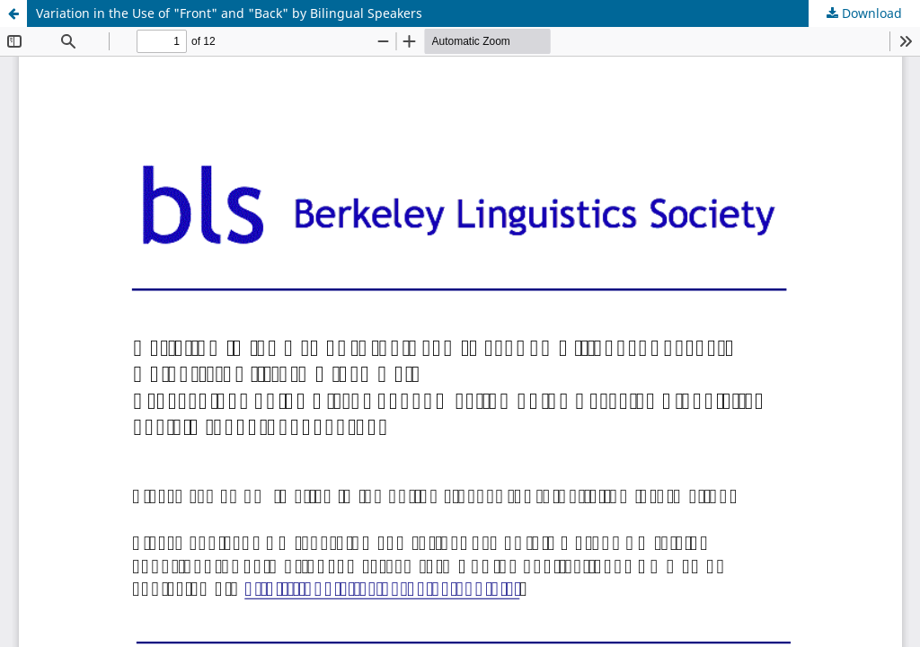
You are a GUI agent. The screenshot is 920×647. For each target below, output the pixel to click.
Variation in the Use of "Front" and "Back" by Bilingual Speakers (229, 13)
